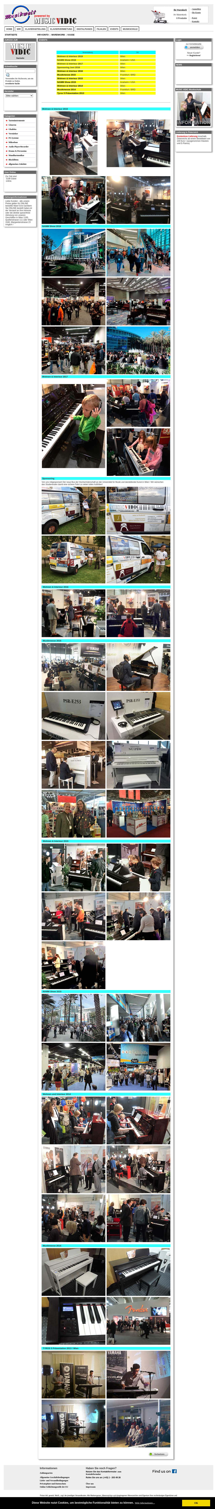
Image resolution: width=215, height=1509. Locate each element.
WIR (19, 29)
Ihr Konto (196, 12)
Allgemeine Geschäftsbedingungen (54, 1477)
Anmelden (196, 9)
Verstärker (13, 133)
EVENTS (114, 29)
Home (9, 29)
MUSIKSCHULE (130, 29)
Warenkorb (58, 35)
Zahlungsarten (46, 1473)
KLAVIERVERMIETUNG (61, 29)
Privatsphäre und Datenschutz (53, 1484)
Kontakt (195, 21)
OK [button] (196, 1503)
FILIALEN (101, 29)
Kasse (194, 18)
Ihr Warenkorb (180, 10)
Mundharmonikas (16, 155)
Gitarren (13, 125)
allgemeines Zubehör (18, 164)
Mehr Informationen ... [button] (145, 1503)
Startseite (11, 35)
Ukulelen (13, 129)
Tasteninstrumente (17, 120)
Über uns (90, 1484)
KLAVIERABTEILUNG (35, 29)
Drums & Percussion (18, 151)
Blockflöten (14, 160)
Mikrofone (13, 142)
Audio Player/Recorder (19, 147)
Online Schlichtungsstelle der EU (54, 1487)
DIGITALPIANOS (84, 29)
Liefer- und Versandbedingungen (54, 1480)
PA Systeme (14, 138)
